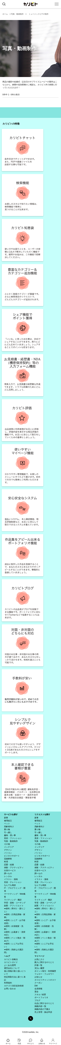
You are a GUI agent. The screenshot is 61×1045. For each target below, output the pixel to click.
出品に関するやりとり (44, 1003)
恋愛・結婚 (9, 864)
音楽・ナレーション (13, 882)
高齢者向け (9, 826)
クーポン (38, 983)
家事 (6, 818)
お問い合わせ (10, 989)
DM (36, 986)
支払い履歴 (39, 968)
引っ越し (8, 832)
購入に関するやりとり (44, 962)
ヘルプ (7, 956)
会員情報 (38, 989)
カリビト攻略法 (11, 959)
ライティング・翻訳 (13, 900)
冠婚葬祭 (8, 859)
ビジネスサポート (12, 856)
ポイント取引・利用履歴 (45, 971)
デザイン (8, 850)
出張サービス (10, 870)
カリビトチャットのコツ (45, 980)
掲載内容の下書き (42, 1009)
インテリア (9, 847)
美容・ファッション (13, 838)
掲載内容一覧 (40, 1006)
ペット (7, 823)
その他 (7, 844)
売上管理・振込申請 (43, 1012)
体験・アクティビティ (14, 867)
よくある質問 (10, 965)
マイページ (39, 956)
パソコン (8, 853)
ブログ (37, 1000)
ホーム (5, 14)
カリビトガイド (11, 962)
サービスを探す (11, 814)
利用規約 (8, 983)
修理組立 (8, 821)
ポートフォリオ (41, 997)
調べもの (8, 873)
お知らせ (38, 977)
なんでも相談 (10, 885)
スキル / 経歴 (40, 994)
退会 (36, 991)
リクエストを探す (42, 814)
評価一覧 (38, 965)
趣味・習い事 (10, 835)
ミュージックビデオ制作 (38, 14)
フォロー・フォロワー (44, 974)
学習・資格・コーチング (15, 903)
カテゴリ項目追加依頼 (14, 986)
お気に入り (39, 959)
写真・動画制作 (17, 14)
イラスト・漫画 (11, 879)
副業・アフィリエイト (14, 906)
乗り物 (7, 829)
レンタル (8, 876)
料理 (6, 862)
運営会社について (12, 968)
